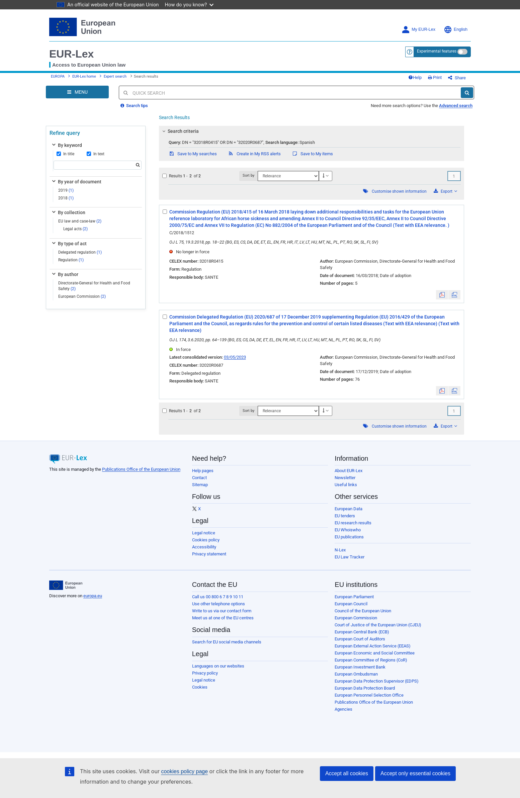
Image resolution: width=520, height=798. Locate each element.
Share (457, 77)
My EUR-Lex (418, 29)
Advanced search (455, 105)
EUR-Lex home (84, 76)
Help (415, 77)
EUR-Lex (71, 54)
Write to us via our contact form (221, 610)
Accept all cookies (346, 773)
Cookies (199, 687)
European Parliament (354, 596)
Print (435, 77)
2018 (66, 198)
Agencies (343, 709)
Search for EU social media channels (226, 641)
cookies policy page (184, 771)
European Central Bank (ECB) (362, 631)
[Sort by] (288, 176)
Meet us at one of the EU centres (223, 617)
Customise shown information (399, 191)
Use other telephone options (218, 603)
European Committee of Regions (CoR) (371, 659)
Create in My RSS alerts (254, 153)
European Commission (82, 296)
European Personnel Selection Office (369, 695)
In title (65, 154)
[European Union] (65, 585)
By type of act (69, 243)
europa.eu (92, 595)
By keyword (66, 145)
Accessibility (204, 546)
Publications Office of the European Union (141, 469)
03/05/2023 (235, 357)
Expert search (115, 76)
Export (445, 191)
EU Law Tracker (349, 556)
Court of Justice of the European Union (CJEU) (378, 624)
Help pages (202, 470)
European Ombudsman (356, 674)
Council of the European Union (363, 610)
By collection (68, 212)
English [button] (455, 29)
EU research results (353, 522)
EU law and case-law (79, 221)
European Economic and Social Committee (375, 652)
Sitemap (200, 484)
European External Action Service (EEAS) (373, 645)
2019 (66, 190)
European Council (351, 603)
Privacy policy (205, 673)
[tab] (311, 131)
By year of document (76, 181)
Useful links (346, 484)
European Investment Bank (360, 667)
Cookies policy (206, 539)
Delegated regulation (80, 252)
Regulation (71, 260)
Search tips (134, 105)
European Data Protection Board (365, 688)
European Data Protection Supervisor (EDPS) (377, 681)
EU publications (349, 536)
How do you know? (189, 4)
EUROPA (58, 76)
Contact (199, 477)
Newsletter (345, 477)
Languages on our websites (218, 666)
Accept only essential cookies (415, 773)
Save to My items (312, 153)
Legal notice (203, 532)
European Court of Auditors (360, 638)
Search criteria (179, 131)
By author (64, 274)
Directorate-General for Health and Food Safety (94, 286)
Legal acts (75, 229)
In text (95, 154)
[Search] (467, 92)
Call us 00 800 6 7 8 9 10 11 (217, 596)
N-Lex (340, 549)
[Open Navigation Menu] (77, 92)
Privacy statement (209, 553)
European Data (348, 508)
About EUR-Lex (348, 470)
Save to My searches (193, 153)
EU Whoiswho (348, 529)
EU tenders (345, 515)
